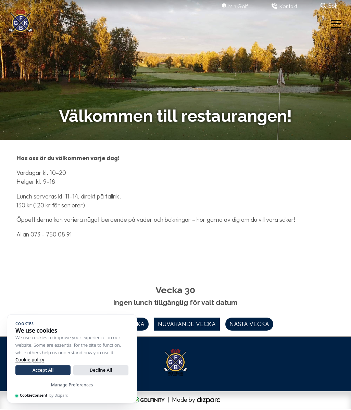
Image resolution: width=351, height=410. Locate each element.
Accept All (43, 370)
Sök (329, 6)
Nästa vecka (249, 324)
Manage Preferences (72, 385)
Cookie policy (29, 360)
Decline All (101, 370)
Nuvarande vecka (187, 324)
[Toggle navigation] (336, 23)
